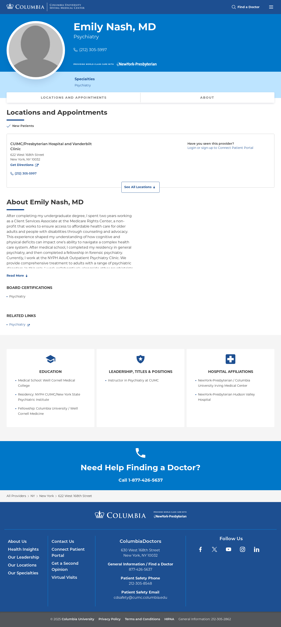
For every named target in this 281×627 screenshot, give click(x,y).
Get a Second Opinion (65, 566)
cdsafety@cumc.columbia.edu (140, 597)
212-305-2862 (221, 619)
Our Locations (22, 565)
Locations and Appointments (74, 98)
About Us (17, 541)
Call (141, 480)
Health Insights (23, 549)
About (207, 98)
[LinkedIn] (256, 549)
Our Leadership (23, 557)
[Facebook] (200, 549)
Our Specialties (23, 573)
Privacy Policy (110, 619)
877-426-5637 (140, 569)
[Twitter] (214, 549)
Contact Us (63, 541)
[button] (140, 187)
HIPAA (169, 619)
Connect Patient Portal (68, 552)
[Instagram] (242, 549)
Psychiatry (17, 324)
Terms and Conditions (142, 619)
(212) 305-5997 (93, 49)
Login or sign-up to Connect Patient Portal (220, 148)
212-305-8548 (140, 583)
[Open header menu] (271, 6)
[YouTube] (228, 549)
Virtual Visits (64, 577)
